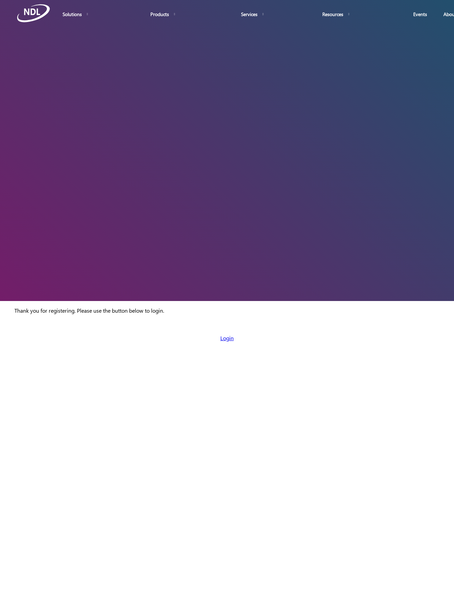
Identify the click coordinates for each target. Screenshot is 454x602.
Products (159, 14)
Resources (332, 14)
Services (249, 14)
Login (227, 338)
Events (420, 14)
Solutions (72, 14)
